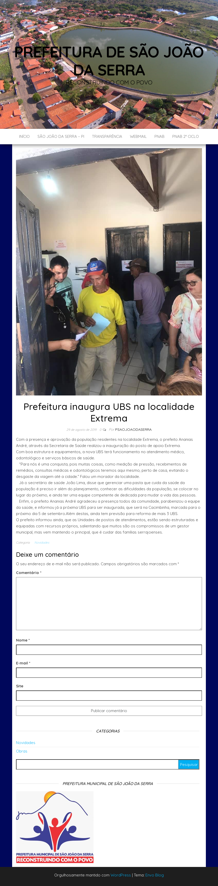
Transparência (107, 136)
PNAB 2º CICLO (185, 136)
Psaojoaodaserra (133, 429)
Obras (21, 751)
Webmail (138, 136)
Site (19, 686)
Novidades (41, 542)
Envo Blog (154, 875)
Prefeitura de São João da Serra (109, 60)
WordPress (121, 875)
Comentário (28, 572)
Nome (23, 640)
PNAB (159, 136)
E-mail (23, 663)
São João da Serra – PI (60, 136)
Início (24, 136)
